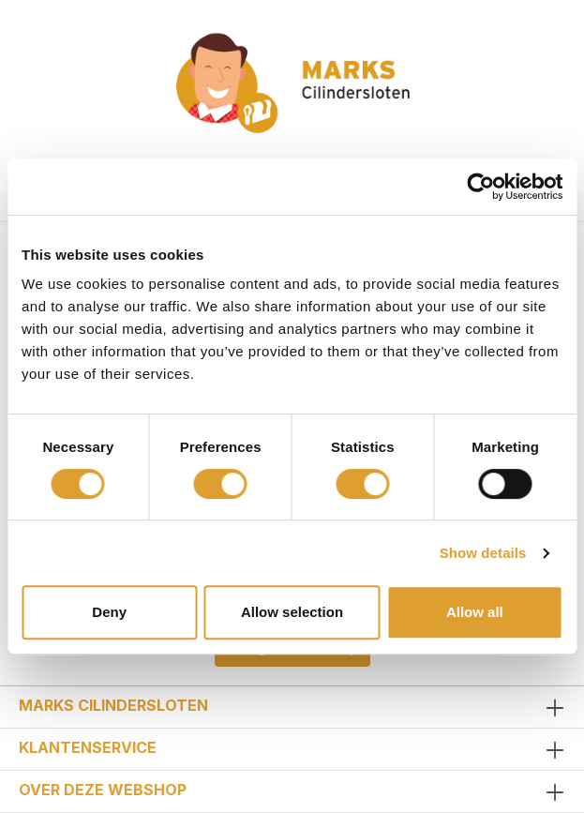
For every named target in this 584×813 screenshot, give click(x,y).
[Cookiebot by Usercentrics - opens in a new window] (480, 187)
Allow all (474, 612)
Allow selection (292, 612)
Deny (109, 612)
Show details (483, 553)
